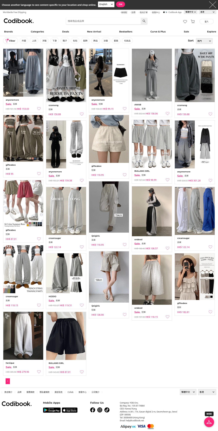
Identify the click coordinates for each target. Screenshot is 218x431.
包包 (75, 40)
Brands (8, 31)
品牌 (19, 392)
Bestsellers (125, 31)
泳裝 (106, 40)
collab (70, 392)
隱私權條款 (44, 392)
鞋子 (65, 40)
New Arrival (94, 31)
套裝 (116, 40)
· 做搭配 (123, 12)
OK (120, 4)
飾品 (95, 40)
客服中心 (82, 392)
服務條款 (30, 392)
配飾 (85, 40)
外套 (24, 40)
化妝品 (127, 40)
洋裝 (44, 40)
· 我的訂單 (143, 12)
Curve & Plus (158, 31)
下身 (54, 40)
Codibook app (175, 12)
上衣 (34, 40)
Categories (37, 31)
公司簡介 (95, 392)
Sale (186, 31)
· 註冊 (132, 12)
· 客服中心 (155, 12)
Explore (211, 31)
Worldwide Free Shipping (14, 12)
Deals (65, 31)
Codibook (18, 21)
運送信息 (58, 392)
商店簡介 (8, 392)
